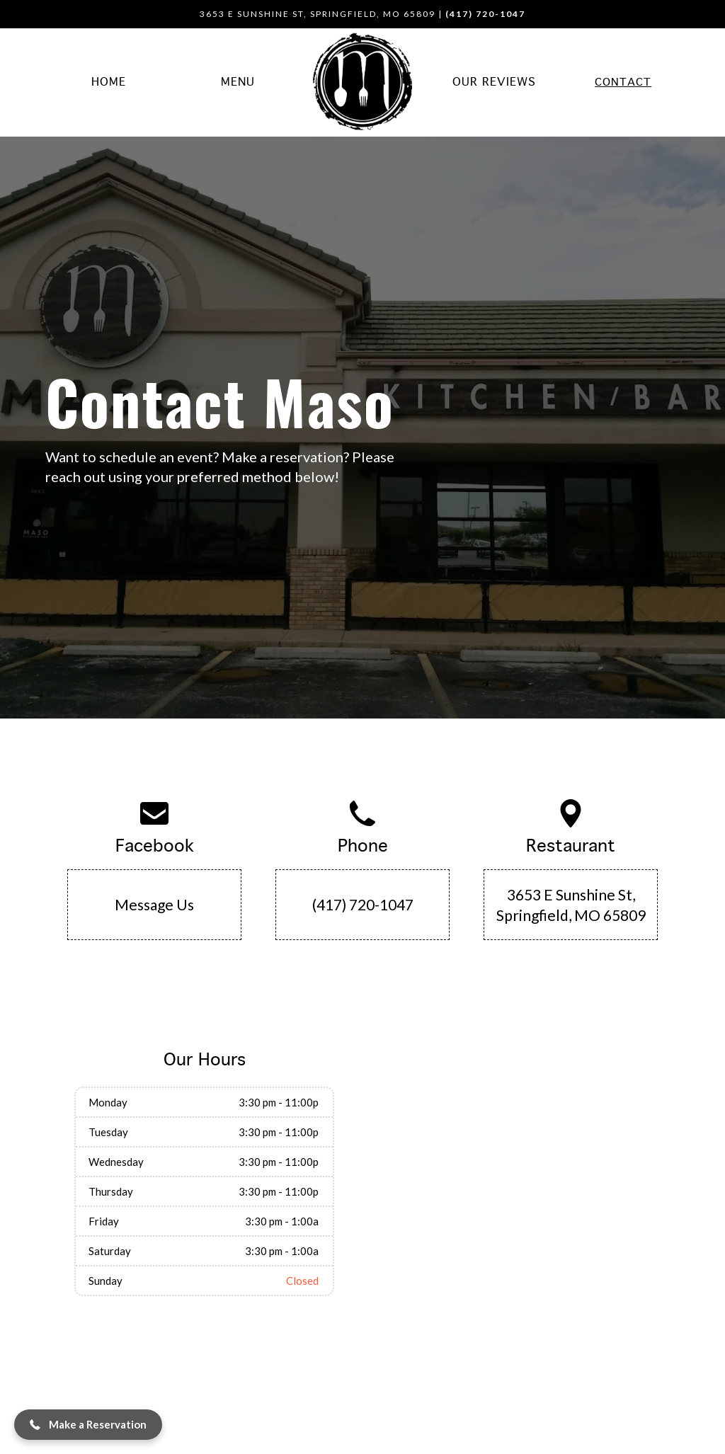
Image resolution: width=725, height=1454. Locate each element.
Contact (623, 82)
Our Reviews (494, 82)
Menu (238, 82)
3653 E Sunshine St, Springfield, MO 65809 (571, 905)
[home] (362, 82)
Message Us (154, 904)
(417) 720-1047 (362, 904)
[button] (88, 1424)
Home (108, 82)
